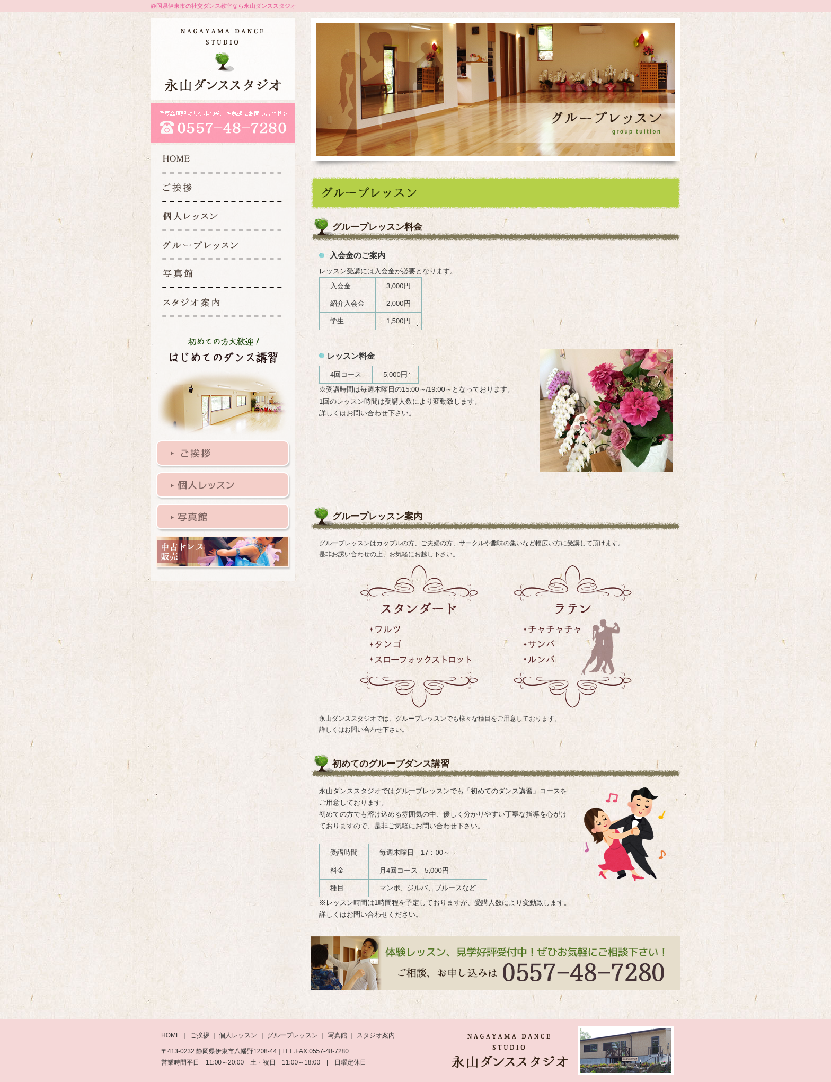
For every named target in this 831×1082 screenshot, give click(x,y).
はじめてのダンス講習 (223, 378)
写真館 (223, 274)
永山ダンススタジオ (223, 59)
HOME (223, 159)
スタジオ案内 (223, 302)
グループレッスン (223, 245)
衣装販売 (223, 553)
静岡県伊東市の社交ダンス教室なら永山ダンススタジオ (223, 6)
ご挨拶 (223, 188)
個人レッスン (223, 216)
